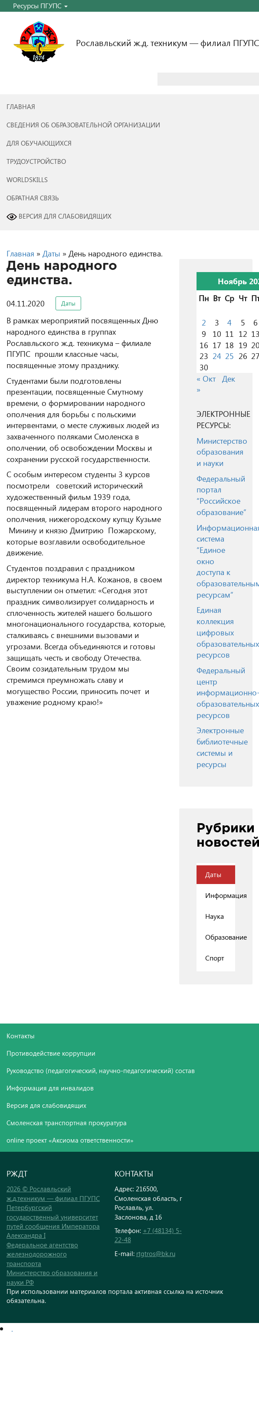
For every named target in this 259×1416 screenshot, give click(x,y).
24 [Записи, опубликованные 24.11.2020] (217, 355)
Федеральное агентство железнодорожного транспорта (42, 1254)
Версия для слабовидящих (59, 217)
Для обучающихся (39, 143)
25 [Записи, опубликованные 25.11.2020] (229, 355)
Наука (214, 916)
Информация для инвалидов (50, 1088)
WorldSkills (27, 179)
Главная (21, 106)
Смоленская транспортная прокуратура (67, 1122)
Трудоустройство (36, 161)
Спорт (214, 957)
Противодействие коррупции (51, 1053)
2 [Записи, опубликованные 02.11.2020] (204, 322)
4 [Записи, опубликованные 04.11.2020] (229, 322)
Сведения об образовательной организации (83, 124)
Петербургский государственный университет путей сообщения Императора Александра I (53, 1221)
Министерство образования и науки (222, 451)
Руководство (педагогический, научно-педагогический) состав (101, 1070)
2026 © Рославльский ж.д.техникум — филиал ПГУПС (53, 1193)
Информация (220, 895)
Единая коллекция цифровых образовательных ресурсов (228, 632)
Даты (51, 253)
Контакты (21, 1035)
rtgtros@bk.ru (155, 1253)
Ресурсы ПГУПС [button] (40, 5)
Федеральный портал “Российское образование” (221, 495)
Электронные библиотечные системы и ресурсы (222, 747)
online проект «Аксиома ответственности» (70, 1140)
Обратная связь (33, 197)
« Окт (206, 378)
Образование (220, 936)
